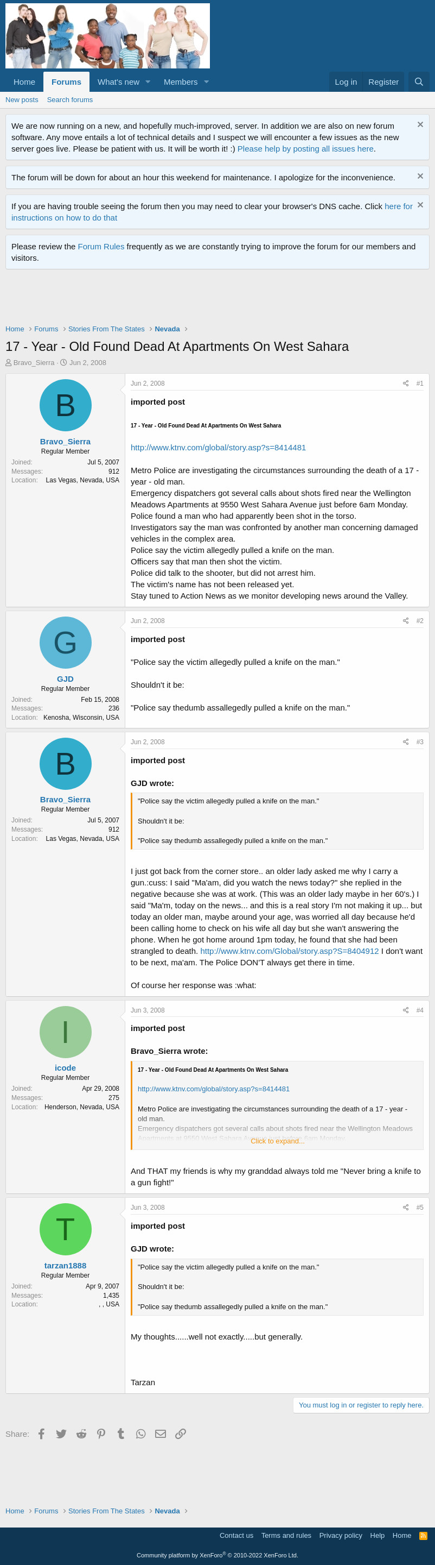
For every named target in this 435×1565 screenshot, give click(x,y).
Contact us (236, 1535)
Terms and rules (286, 1535)
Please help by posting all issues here (306, 148)
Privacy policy (340, 1535)
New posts (22, 100)
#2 (420, 621)
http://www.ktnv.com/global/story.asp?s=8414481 (218, 447)
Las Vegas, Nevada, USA (82, 480)
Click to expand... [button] (278, 1141)
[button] (148, 82)
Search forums (70, 100)
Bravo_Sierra (34, 363)
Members (181, 81)
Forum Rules (101, 246)
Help (377, 1535)
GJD (65, 678)
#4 (420, 1010)
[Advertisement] (202, 299)
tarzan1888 (65, 1265)
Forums (66, 81)
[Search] (419, 82)
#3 (420, 742)
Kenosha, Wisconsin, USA (81, 717)
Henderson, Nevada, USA (81, 1107)
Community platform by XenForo (217, 1555)
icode (65, 1067)
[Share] (406, 384)
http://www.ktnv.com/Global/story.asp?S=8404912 (289, 951)
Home (24, 81)
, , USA (109, 1304)
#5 (420, 1207)
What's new (118, 81)
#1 (420, 383)
